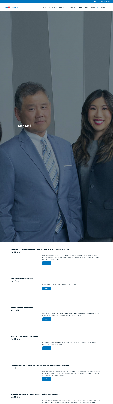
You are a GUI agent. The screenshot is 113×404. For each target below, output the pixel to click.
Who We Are (52, 7)
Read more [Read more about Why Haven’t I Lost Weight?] (46, 288)
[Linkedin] (95, 1)
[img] (56, 121)
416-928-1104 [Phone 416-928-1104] (106, 1)
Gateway (103, 7)
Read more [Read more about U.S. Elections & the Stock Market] (46, 348)
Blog (80, 7)
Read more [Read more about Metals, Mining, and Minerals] (46, 319)
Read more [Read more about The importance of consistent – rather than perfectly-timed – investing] (46, 379)
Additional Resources (91, 7)
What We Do (62, 7)
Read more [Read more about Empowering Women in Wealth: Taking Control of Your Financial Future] (46, 263)
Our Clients (73, 7)
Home (44, 7)
